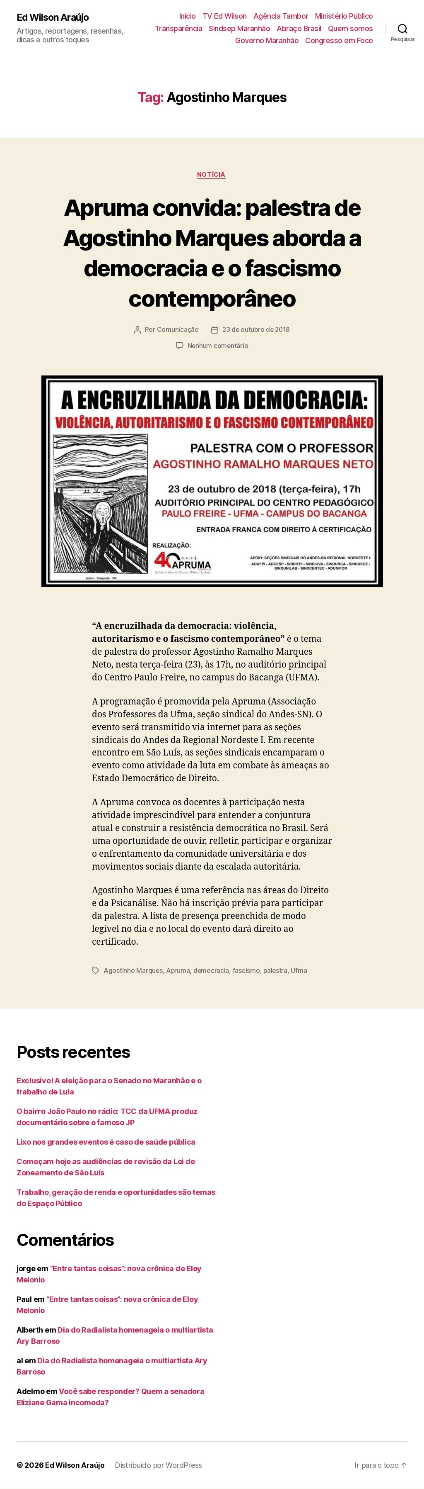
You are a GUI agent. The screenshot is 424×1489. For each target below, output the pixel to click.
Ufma (301, 971)
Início (187, 16)
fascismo (247, 971)
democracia (212, 971)
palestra (277, 971)
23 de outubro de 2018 (256, 330)
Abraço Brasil (299, 28)
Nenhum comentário (217, 346)
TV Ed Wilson (224, 16)
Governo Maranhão (267, 40)
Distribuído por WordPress (159, 1465)
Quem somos (350, 28)
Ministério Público (344, 16)
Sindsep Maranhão (239, 28)
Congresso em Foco (339, 40)
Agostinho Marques (133, 971)
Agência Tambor (280, 16)
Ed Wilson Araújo (54, 17)
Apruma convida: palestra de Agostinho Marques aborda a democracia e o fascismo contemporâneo (212, 252)
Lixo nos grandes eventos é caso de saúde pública (106, 1142)
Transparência (178, 28)
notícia (212, 175)
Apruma (178, 971)
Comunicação (176, 330)
